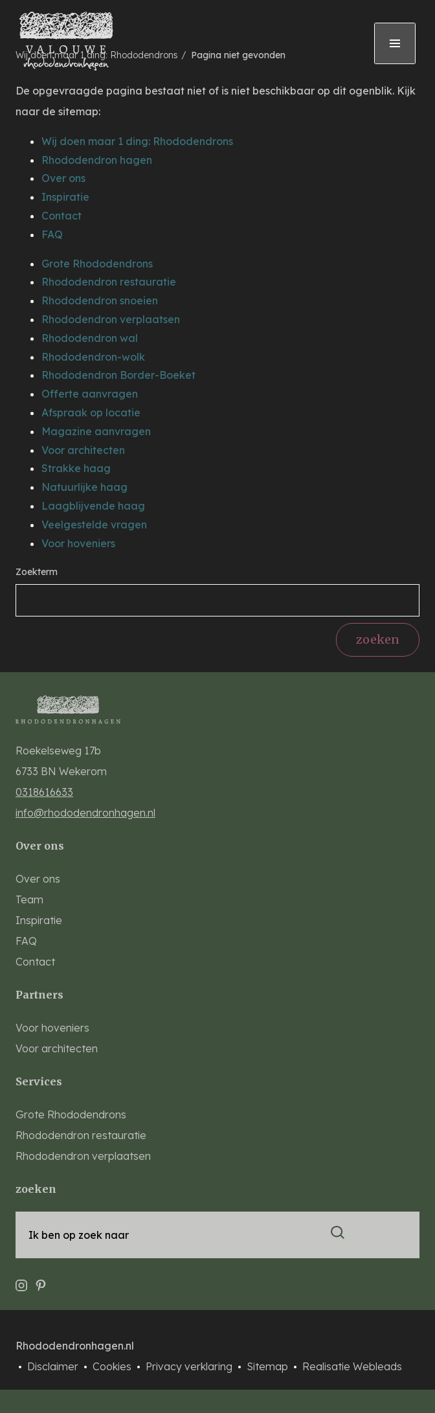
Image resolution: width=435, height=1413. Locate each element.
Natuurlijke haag (84, 486)
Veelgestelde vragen (94, 524)
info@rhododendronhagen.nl (85, 812)
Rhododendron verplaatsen (110, 319)
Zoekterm (37, 572)
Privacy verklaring (190, 1366)
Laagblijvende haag (93, 505)
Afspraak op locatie (90, 412)
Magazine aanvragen (96, 431)
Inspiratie (65, 196)
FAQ (52, 234)
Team (29, 899)
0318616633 (44, 792)
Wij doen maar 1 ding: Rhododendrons (137, 141)
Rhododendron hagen (96, 159)
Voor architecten (83, 450)
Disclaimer (54, 1366)
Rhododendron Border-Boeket (118, 374)
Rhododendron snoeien (99, 300)
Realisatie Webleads (352, 1366)
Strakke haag (76, 468)
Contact (61, 215)
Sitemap (269, 1366)
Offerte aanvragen (89, 393)
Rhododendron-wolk (93, 356)
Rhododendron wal (89, 338)
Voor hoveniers (78, 543)
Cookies (113, 1366)
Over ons (63, 178)
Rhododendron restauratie (108, 281)
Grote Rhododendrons (97, 263)
